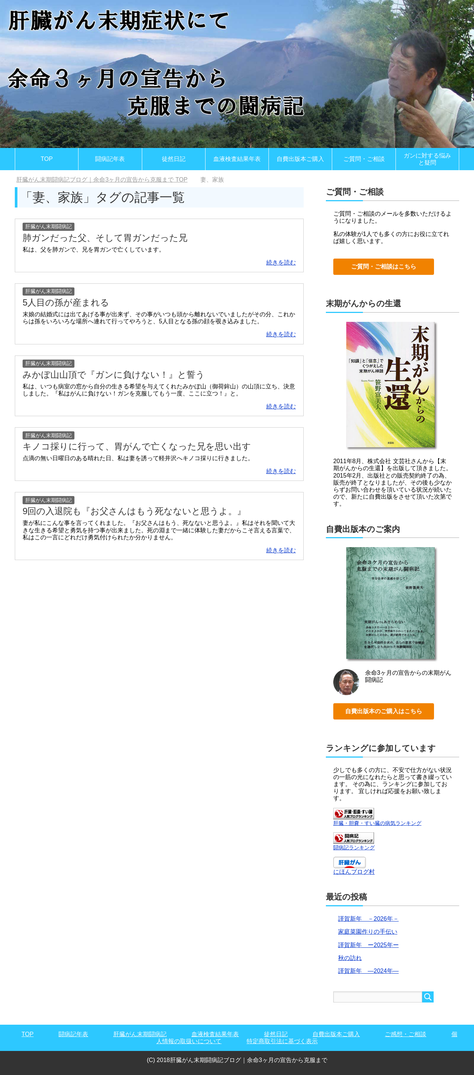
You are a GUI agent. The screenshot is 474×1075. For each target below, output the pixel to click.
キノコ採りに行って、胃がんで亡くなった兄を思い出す (137, 446)
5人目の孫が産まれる (66, 302)
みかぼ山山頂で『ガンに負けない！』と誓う (114, 375)
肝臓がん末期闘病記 (48, 226)
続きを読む (281, 262)
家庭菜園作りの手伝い (367, 932)
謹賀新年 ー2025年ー (368, 945)
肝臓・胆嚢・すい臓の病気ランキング (377, 823)
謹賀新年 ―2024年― (368, 971)
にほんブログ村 (354, 872)
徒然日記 (174, 159)
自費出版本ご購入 (300, 159)
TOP (47, 159)
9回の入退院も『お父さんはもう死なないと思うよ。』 (134, 511)
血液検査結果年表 (237, 159)
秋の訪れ (350, 958)
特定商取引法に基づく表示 (282, 1041)
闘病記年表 (110, 159)
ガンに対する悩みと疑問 (427, 159)
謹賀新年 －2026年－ (368, 919)
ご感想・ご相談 (405, 1034)
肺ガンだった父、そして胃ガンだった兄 (105, 238)
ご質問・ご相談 (364, 159)
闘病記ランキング (354, 847)
